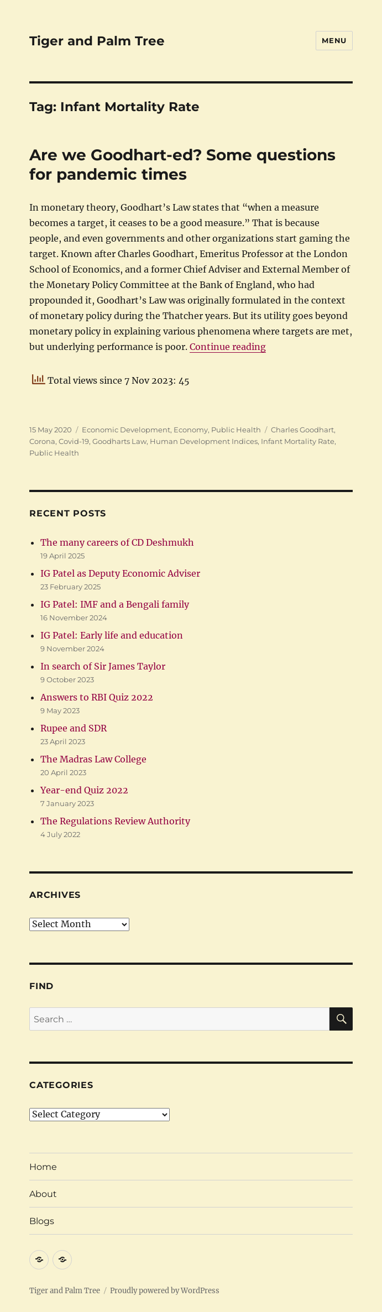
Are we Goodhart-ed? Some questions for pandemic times (182, 164)
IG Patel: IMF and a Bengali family (114, 604)
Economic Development (126, 429)
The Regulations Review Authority (115, 821)
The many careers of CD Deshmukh (117, 542)
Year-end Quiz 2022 (84, 790)
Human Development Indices (204, 441)
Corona (42, 441)
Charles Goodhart (302, 429)
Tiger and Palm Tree (97, 41)
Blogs (41, 1221)
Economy (191, 429)
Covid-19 (74, 441)
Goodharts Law (119, 441)
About (43, 1194)
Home (43, 1167)
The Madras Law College (93, 759)
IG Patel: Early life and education (111, 635)
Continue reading (228, 346)
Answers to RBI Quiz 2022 (96, 697)
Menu (334, 40)
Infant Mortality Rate (297, 441)
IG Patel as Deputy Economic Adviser (120, 573)
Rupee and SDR (73, 728)
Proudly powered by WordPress (164, 1290)
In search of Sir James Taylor (102, 666)
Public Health (236, 429)
